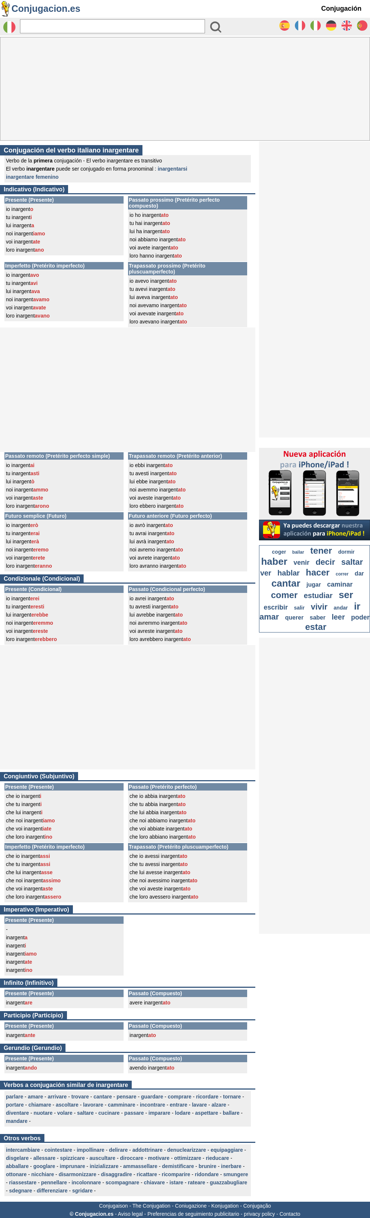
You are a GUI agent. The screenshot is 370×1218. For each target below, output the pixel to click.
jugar (313, 584)
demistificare (178, 1166)
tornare (232, 1097)
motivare (158, 1158)
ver (265, 573)
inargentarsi (172, 169)
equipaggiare (227, 1150)
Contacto (290, 1214)
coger (279, 552)
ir (357, 606)
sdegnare (20, 1191)
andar (341, 608)
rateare (196, 1182)
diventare (17, 1113)
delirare (118, 1150)
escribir (276, 607)
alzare (219, 1105)
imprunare (72, 1166)
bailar (298, 552)
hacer (318, 572)
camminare (121, 1105)
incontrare (152, 1105)
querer (294, 617)
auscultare (102, 1158)
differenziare (52, 1191)
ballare (231, 1113)
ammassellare (140, 1166)
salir (299, 608)
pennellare (54, 1182)
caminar (340, 584)
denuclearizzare (186, 1150)
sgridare (82, 1191)
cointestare (58, 1150)
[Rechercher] (112, 26)
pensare (127, 1097)
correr (342, 574)
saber (318, 617)
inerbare (231, 1166)
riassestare (23, 1182)
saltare (85, 1113)
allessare (44, 1158)
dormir (346, 552)
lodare (183, 1113)
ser (346, 594)
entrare (178, 1105)
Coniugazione (191, 1206)
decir (325, 562)
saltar (352, 562)
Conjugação (257, 1206)
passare (134, 1113)
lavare (199, 1105)
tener (321, 551)
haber (274, 561)
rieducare (217, 1158)
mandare (16, 1121)
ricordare (207, 1097)
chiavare (154, 1182)
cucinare (109, 1113)
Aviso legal (130, 1214)
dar (359, 573)
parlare (14, 1097)
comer (284, 595)
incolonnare (86, 1182)
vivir (319, 606)
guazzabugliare (228, 1182)
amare (35, 1097)
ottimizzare (187, 1158)
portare (15, 1105)
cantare (103, 1097)
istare (176, 1182)
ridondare (207, 1174)
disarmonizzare (77, 1174)
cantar (286, 583)
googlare (44, 1166)
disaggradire (116, 1174)
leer (338, 617)
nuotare (43, 1113)
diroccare (131, 1158)
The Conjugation (151, 1206)
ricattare (147, 1174)
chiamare (39, 1105)
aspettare (206, 1113)
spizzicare (72, 1158)
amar (269, 616)
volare (65, 1113)
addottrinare (147, 1150)
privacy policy (259, 1214)
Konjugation (225, 1206)
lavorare (93, 1105)
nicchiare (42, 1174)
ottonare (16, 1174)
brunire (207, 1166)
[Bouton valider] (215, 27)
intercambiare (23, 1150)
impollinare (90, 1150)
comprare (179, 1097)
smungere (235, 1174)
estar (315, 627)
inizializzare (104, 1166)
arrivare (57, 1097)
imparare (159, 1113)
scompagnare (122, 1182)
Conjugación (341, 8)
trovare (80, 1097)
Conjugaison (113, 1206)
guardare (152, 1097)
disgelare (17, 1158)
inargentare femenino (32, 177)
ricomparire (176, 1174)
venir (301, 562)
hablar (289, 573)
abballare (17, 1166)
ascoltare (67, 1105)
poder (360, 617)
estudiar (318, 595)
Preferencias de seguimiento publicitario (193, 1214)
